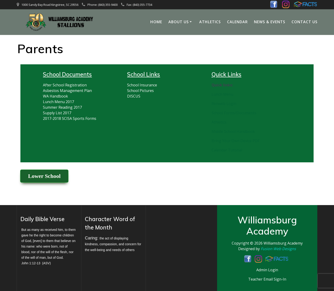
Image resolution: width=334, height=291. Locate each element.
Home (156, 21)
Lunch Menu (222, 94)
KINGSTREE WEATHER (178, 231)
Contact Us (305, 21)
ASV (46, 263)
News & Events (269, 21)
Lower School (44, 176)
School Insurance (142, 85)
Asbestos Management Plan (67, 90)
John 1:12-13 (30, 263)
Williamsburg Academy (283, 243)
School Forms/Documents (234, 112)
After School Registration (65, 85)
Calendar (237, 21)
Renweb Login (224, 103)
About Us (178, 21)
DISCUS (133, 96)
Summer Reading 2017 (62, 107)
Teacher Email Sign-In (267, 279)
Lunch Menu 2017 (58, 101)
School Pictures (140, 90)
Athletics (210, 21)
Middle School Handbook (233, 131)
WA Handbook (55, 96)
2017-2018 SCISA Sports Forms (69, 118)
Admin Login (267, 269)
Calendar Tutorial (227, 150)
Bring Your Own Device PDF (236, 140)
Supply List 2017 (57, 112)
